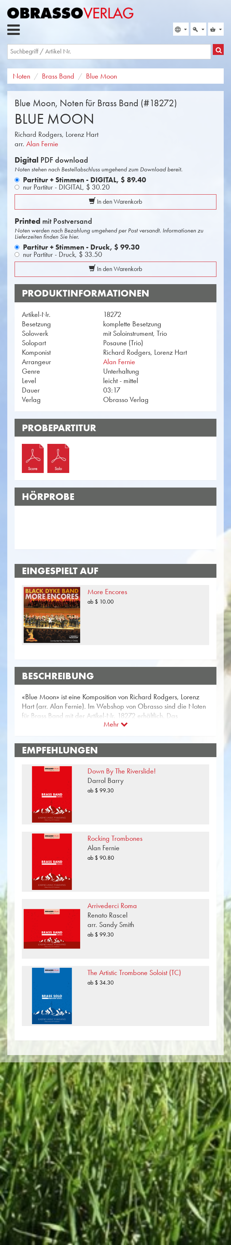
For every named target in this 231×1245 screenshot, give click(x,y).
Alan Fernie (42, 143)
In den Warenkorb (115, 202)
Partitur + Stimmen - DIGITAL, (84, 179)
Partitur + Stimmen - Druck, (81, 247)
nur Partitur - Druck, (62, 254)
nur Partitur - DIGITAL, (66, 187)
